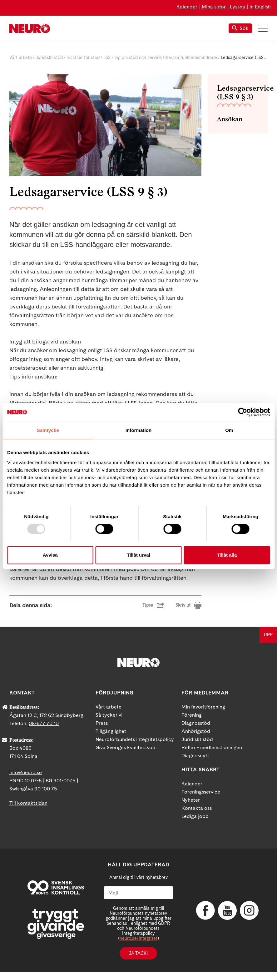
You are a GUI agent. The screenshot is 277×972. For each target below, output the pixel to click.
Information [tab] (139, 430)
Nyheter (190, 800)
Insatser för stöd (83, 57)
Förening (191, 715)
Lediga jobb (195, 816)
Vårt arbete (20, 57)
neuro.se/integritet (138, 938)
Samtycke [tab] (48, 430)
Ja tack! (138, 953)
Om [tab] (229, 430)
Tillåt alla (227, 555)
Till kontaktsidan (28, 803)
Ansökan (229, 119)
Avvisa (50, 555)
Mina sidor (214, 7)
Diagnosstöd (195, 723)
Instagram (249, 910)
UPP (268, 634)
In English (260, 7)
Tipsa (147, 605)
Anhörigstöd (195, 731)
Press (102, 723)
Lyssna (237, 7)
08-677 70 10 (44, 723)
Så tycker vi (109, 715)
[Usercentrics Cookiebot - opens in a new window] (242, 412)
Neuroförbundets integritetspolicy (135, 739)
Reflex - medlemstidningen (211, 747)
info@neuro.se (25, 772)
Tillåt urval (138, 555)
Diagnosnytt (195, 756)
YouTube (227, 910)
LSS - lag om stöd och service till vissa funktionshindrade (160, 57)
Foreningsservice (200, 792)
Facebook (205, 910)
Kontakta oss (196, 808)
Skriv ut (183, 605)
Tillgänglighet (111, 731)
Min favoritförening (203, 707)
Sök (240, 28)
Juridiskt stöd (49, 57)
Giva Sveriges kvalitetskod (126, 747)
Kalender (186, 7)
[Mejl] (138, 892)
